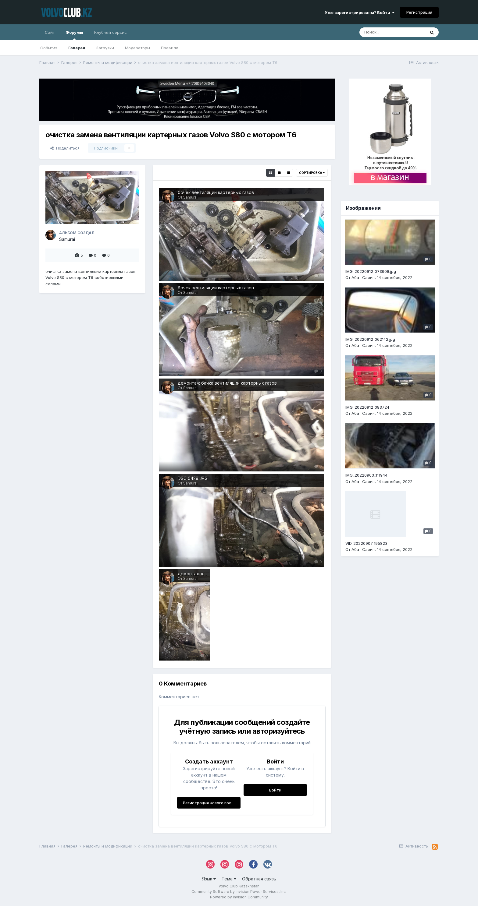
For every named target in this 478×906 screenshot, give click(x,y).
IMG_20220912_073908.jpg (370, 271)
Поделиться (65, 148)
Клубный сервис (110, 32)
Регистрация (419, 12)
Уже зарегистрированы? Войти (359, 12)
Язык (209, 878)
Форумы (74, 35)
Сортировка (312, 173)
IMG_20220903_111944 (366, 475)
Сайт (50, 32)
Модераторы (137, 47)
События (48, 47)
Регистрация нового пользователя (212, 802)
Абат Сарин (363, 277)
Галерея (76, 47)
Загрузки (105, 47)
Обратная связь (259, 878)
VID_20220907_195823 (366, 543)
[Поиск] (392, 32)
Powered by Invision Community (239, 897)
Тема (229, 878)
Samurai (67, 239)
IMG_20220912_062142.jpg (370, 339)
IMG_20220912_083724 (367, 407)
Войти (275, 790)
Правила (169, 47)
